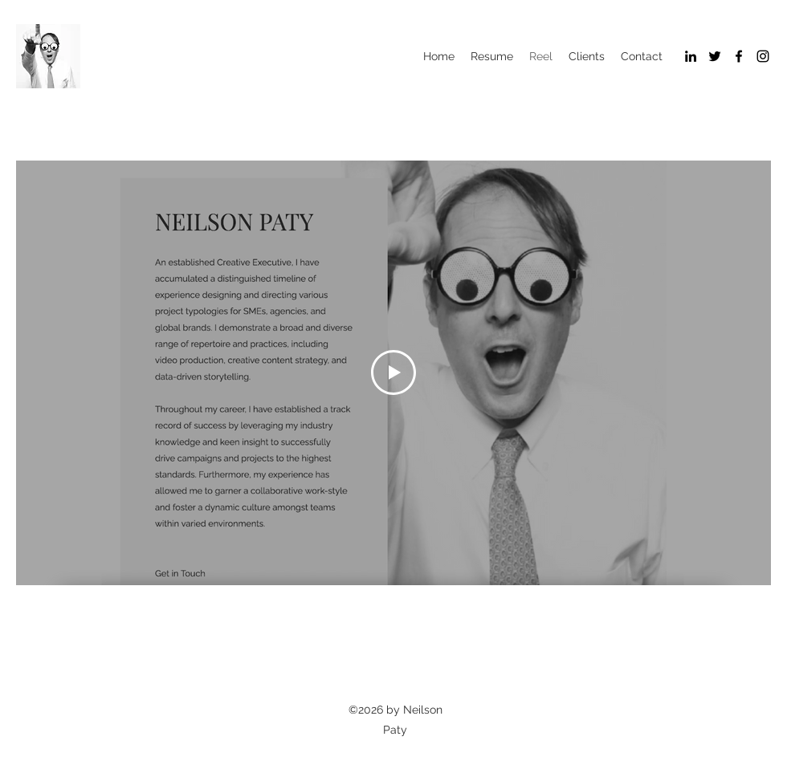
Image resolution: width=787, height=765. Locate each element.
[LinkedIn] (691, 56)
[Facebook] (739, 56)
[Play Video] (393, 372)
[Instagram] (763, 56)
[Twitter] (715, 56)
